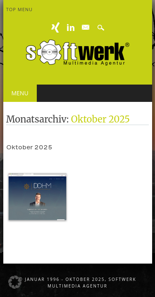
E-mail (86, 27)
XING (55, 27)
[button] (15, 282)
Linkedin (70, 27)
